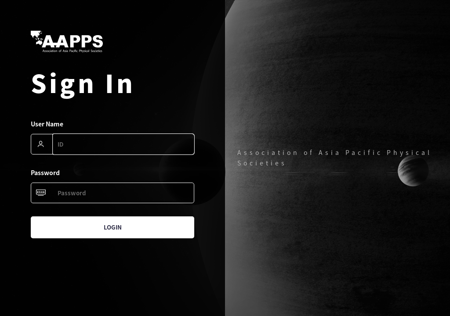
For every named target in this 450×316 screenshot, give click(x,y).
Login (113, 227)
